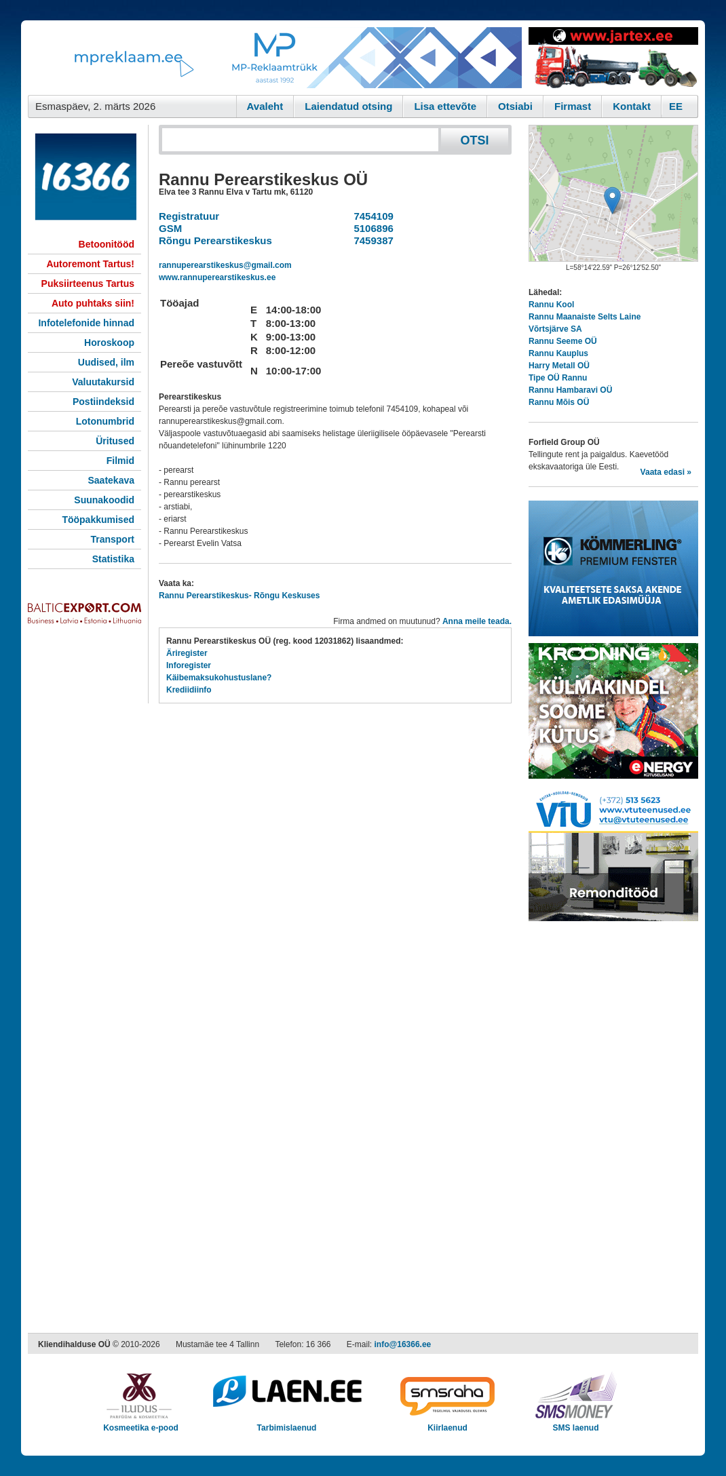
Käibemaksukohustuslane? (218, 677)
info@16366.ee (403, 1344)
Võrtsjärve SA (555, 329)
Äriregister (187, 653)
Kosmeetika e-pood (140, 1423)
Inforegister (188, 665)
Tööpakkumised (98, 519)
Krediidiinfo (189, 690)
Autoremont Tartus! (90, 263)
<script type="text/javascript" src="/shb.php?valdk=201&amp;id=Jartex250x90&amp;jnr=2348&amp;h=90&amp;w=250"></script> (613, 57)
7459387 (371, 240)
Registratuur (189, 216)
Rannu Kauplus (558, 353)
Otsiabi (515, 106)
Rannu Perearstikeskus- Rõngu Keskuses (239, 595)
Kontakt (632, 106)
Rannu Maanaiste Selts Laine (585, 317)
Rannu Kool (551, 304)
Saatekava (111, 480)
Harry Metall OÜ (559, 365)
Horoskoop (109, 342)
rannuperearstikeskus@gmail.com (225, 265)
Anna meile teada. (477, 621)
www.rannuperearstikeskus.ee (217, 277)
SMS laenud (576, 1423)
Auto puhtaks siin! (93, 303)
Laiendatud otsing (348, 106)
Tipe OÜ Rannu (558, 378)
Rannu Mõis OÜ (559, 402)
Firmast (572, 106)
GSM (170, 228)
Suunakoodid (104, 499)
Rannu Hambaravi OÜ (570, 390)
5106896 (371, 228)
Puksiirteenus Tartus (87, 283)
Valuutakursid (103, 381)
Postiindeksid (103, 401)
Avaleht (265, 106)
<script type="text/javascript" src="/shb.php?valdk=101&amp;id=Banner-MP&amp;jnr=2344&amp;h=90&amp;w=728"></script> (275, 57)
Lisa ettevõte (445, 106)
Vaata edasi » (666, 472)
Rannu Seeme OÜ (563, 341)
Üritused (115, 440)
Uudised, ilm (106, 362)
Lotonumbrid (105, 421)
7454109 (371, 216)
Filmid (120, 460)
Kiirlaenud (447, 1423)
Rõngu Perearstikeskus (215, 240)
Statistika (113, 559)
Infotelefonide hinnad (86, 322)
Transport (112, 539)
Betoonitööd (106, 244)
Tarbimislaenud (286, 1423)
